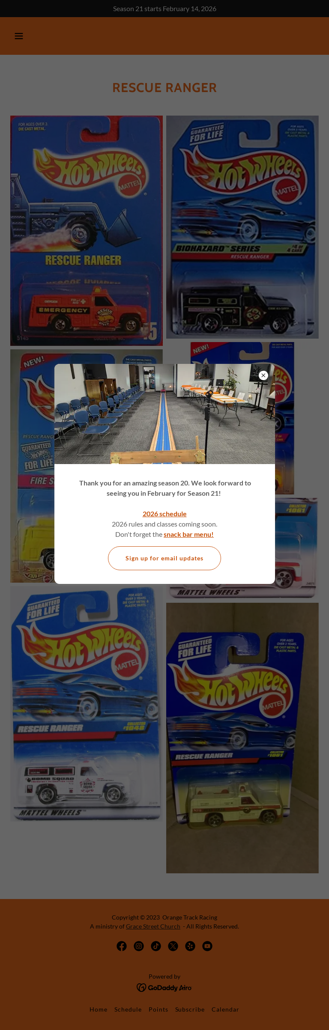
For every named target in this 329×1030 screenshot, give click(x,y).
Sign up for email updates (164, 558)
